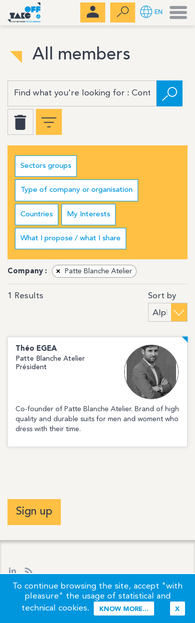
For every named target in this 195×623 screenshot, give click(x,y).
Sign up (34, 511)
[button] (151, 12)
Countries (36, 214)
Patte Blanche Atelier (92, 271)
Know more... (124, 609)
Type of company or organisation (76, 190)
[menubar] (92, 12)
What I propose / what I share (70, 238)
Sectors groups (45, 166)
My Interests (88, 214)
